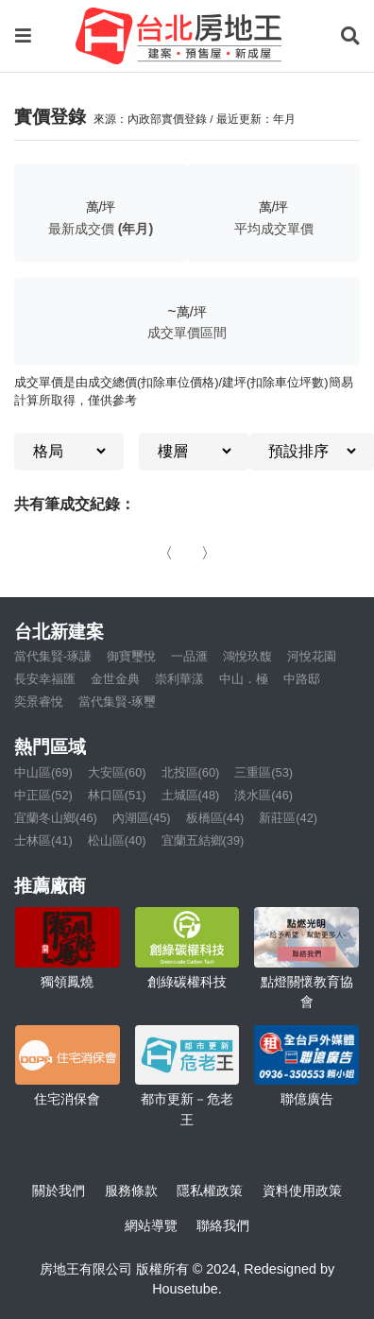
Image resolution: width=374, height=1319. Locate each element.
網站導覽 (151, 1225)
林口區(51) (117, 795)
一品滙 (189, 656)
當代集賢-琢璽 (117, 701)
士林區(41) (43, 840)
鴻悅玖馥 (247, 656)
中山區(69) (43, 772)
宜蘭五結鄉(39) (203, 840)
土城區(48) (191, 795)
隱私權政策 (210, 1190)
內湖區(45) (141, 818)
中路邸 (301, 679)
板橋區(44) (215, 818)
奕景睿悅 (38, 701)
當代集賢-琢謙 (53, 656)
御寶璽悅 (131, 656)
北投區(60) (191, 772)
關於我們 (58, 1190)
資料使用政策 (302, 1190)
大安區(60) (117, 772)
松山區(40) (117, 840)
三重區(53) (263, 772)
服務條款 (131, 1190)
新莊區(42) (288, 818)
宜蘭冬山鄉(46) (55, 818)
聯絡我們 (222, 1225)
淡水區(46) (263, 795)
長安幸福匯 (45, 679)
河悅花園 (311, 656)
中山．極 (243, 679)
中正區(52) (43, 795)
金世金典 (115, 679)
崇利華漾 (179, 679)
